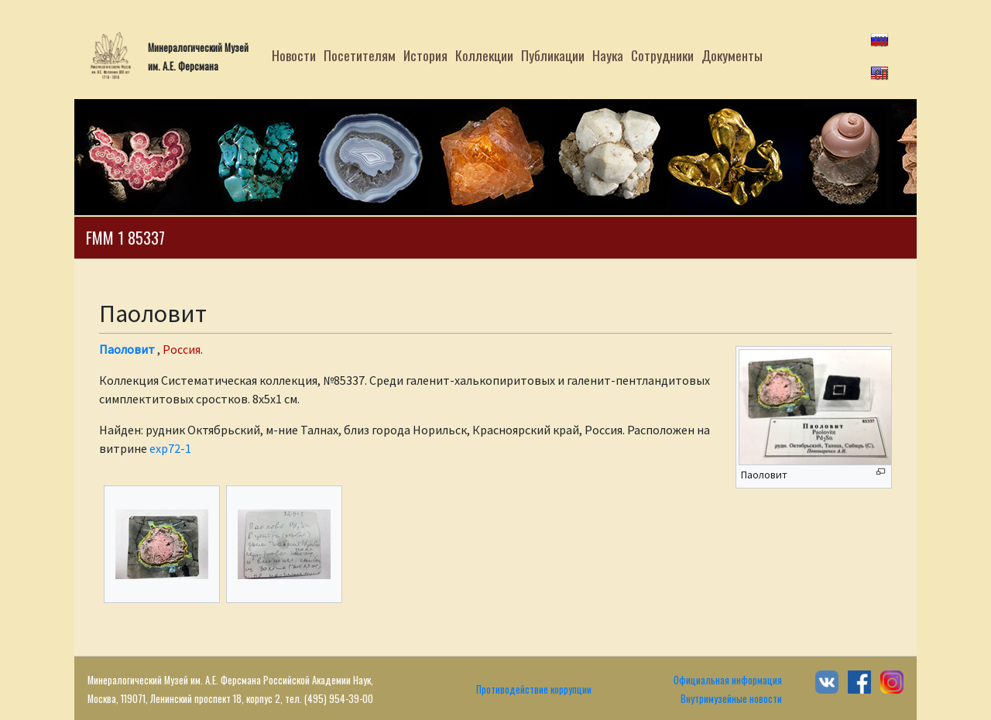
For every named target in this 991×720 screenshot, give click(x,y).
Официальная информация (728, 680)
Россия (182, 349)
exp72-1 (170, 448)
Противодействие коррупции (534, 689)
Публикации (553, 55)
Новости (294, 55)
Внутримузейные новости (731, 698)
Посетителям (360, 55)
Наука (607, 55)
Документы (732, 55)
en (881, 72)
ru (880, 38)
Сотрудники (662, 55)
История (425, 55)
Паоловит (127, 349)
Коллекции (484, 55)
